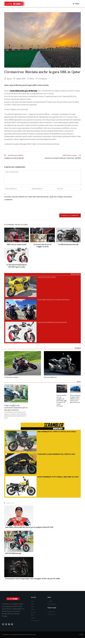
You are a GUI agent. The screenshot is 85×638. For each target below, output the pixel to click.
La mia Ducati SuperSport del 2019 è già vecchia (16, 266)
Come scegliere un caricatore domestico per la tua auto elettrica (16, 407)
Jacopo (9, 79)
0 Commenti (43, 79)
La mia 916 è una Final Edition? (46, 277)
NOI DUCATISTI (75, 274)
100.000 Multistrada (13, 553)
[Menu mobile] (76, 3)
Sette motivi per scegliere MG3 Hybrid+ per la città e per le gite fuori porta (75, 399)
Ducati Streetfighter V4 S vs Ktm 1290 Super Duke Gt (53, 300)
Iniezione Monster (50, 377)
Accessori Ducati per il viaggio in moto (42, 245)
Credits (81, 634)
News (32, 79)
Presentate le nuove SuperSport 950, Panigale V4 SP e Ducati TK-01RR (32, 579)
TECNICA (78, 348)
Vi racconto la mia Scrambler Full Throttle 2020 (56, 454)
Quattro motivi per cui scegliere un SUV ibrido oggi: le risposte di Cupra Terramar (62, 401)
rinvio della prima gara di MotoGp (23, 91)
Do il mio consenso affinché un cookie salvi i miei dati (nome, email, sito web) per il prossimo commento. (38, 198)
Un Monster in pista (11, 377)
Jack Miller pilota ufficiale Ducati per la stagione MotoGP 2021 (29, 527)
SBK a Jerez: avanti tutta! (16, 244)
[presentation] (19, 207)
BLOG (79, 382)
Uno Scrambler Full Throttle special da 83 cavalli (56, 432)
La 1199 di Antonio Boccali (68, 244)
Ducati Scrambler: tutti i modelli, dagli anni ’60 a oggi (57, 477)
